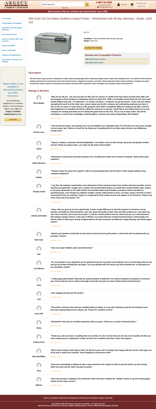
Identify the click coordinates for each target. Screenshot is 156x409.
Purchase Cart (141, 3)
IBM (88, 32)
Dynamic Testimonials (60, 398)
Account (124, 4)
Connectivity (6, 18)
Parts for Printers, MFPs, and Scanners (12, 40)
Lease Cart (141, 6)
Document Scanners (9, 34)
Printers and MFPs (8, 46)
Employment (74, 398)
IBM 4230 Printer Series (95, 59)
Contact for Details (93, 48)
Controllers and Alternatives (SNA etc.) (12, 29)
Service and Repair (9, 50)
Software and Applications (11, 55)
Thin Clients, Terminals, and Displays (12, 61)
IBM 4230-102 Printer (94, 63)
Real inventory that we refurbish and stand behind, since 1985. (78, 11)
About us (47, 398)
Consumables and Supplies (12, 23)
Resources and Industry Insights (92, 398)
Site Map (65, 8)
